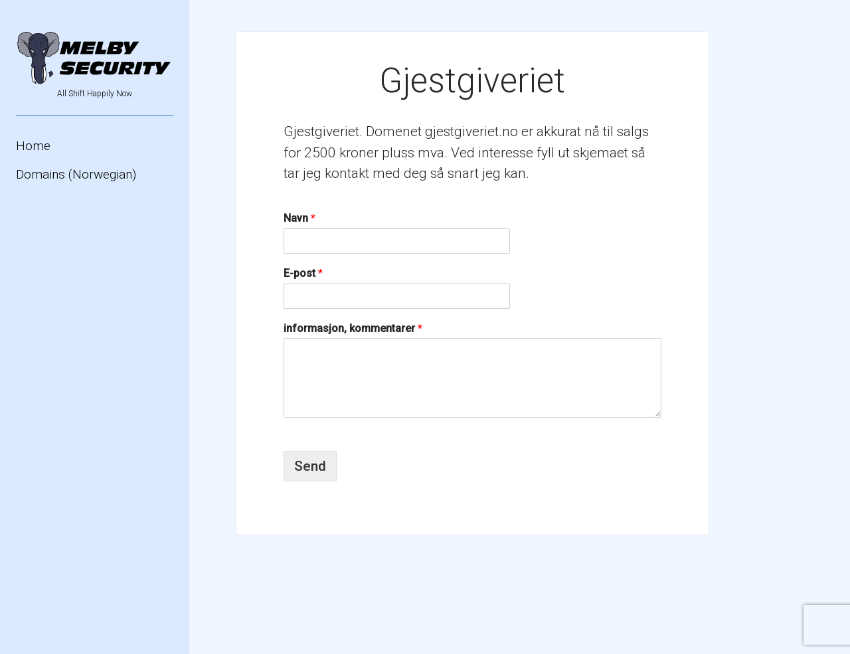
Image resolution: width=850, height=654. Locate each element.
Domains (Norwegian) (76, 174)
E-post (303, 273)
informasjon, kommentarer (353, 328)
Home (33, 145)
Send (310, 466)
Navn (299, 218)
